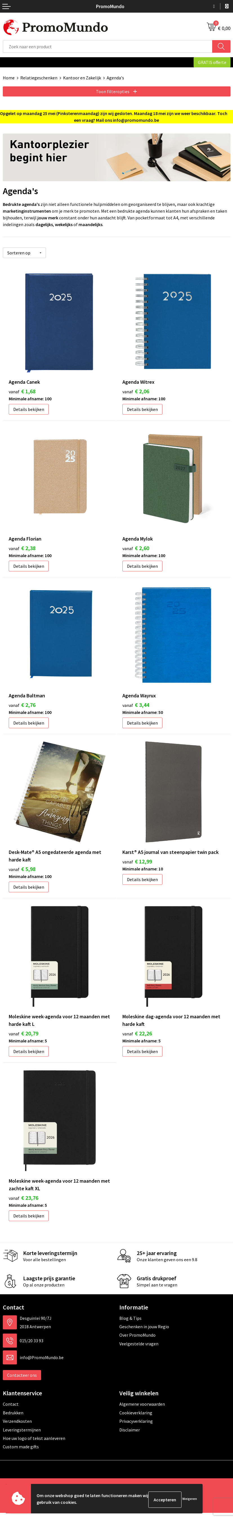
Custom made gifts (21, 1453)
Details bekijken (28, 407)
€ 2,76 (22, 706)
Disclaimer (129, 1436)
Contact (11, 1410)
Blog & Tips (130, 1324)
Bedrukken (13, 1419)
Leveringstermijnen (22, 1436)
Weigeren (189, 1499)
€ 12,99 (137, 864)
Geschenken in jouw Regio (144, 1333)
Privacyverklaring (136, 1427)
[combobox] (107, 46)
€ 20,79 (23, 1038)
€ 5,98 (22, 872)
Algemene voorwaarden (142, 1410)
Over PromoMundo (137, 1341)
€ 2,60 (135, 547)
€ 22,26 (137, 1038)
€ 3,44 (135, 706)
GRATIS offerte (212, 62)
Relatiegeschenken (38, 78)
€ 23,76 (23, 1204)
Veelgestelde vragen (138, 1350)
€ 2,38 (22, 547)
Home (9, 78)
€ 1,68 (22, 389)
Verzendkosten (17, 1427)
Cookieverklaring (135, 1419)
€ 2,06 (135, 389)
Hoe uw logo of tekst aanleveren (34, 1444)
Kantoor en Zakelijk (82, 78)
